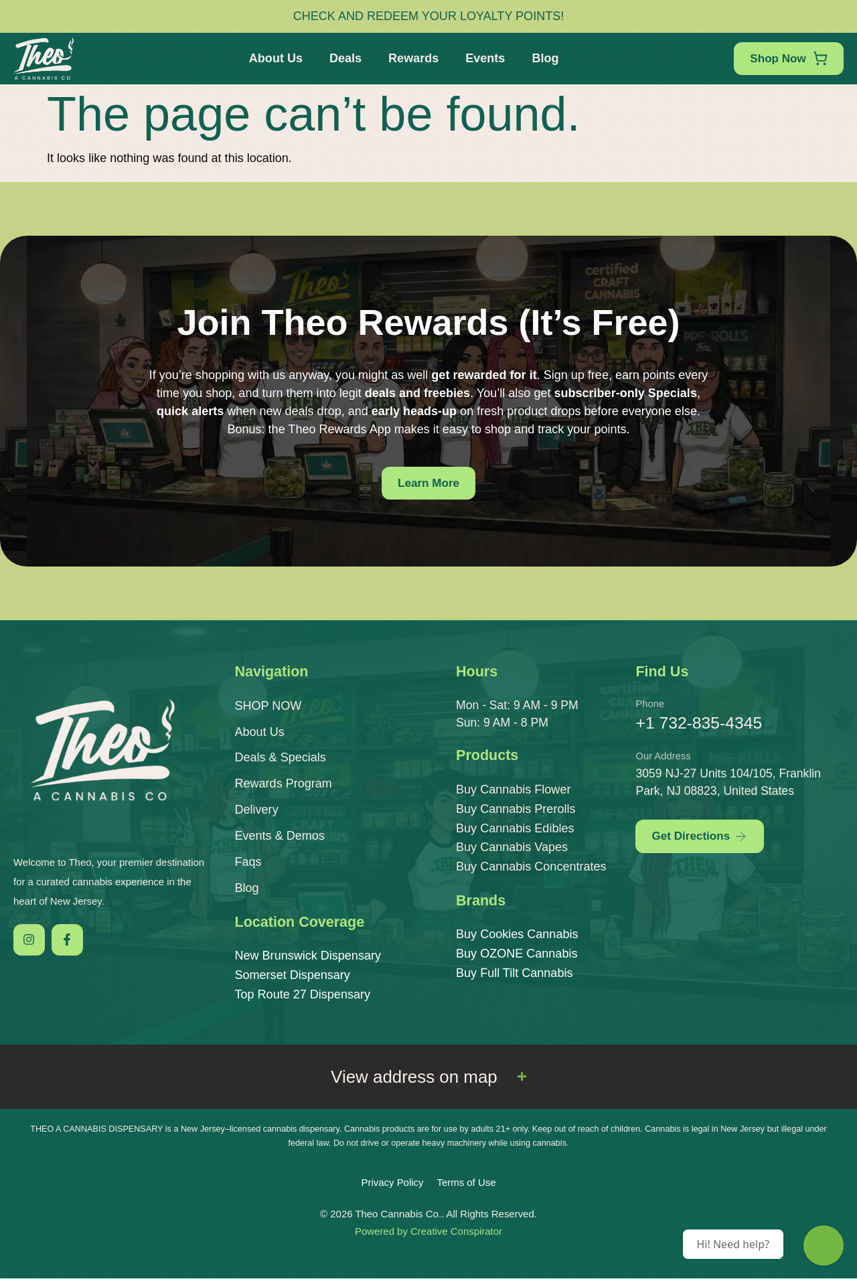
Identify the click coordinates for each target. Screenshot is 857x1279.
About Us (274, 58)
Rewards (411, 58)
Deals (343, 58)
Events (483, 58)
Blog (543, 58)
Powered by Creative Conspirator (428, 1231)
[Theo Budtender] (823, 1245)
